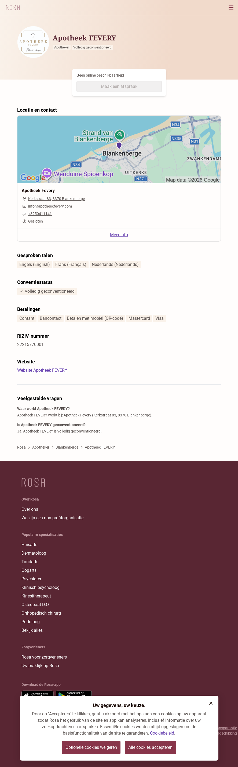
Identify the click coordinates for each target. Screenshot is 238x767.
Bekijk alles (32, 630)
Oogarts (28, 570)
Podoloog (30, 621)
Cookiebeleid (162, 733)
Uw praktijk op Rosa (40, 665)
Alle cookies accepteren (150, 747)
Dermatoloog (33, 553)
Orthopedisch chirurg (41, 613)
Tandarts (29, 561)
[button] (211, 703)
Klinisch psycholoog (40, 587)
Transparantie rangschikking (225, 730)
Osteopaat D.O (35, 604)
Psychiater (31, 578)
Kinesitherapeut (36, 596)
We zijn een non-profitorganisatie (52, 517)
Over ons (29, 509)
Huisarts (29, 544)
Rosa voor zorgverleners (44, 657)
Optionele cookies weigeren (91, 747)
